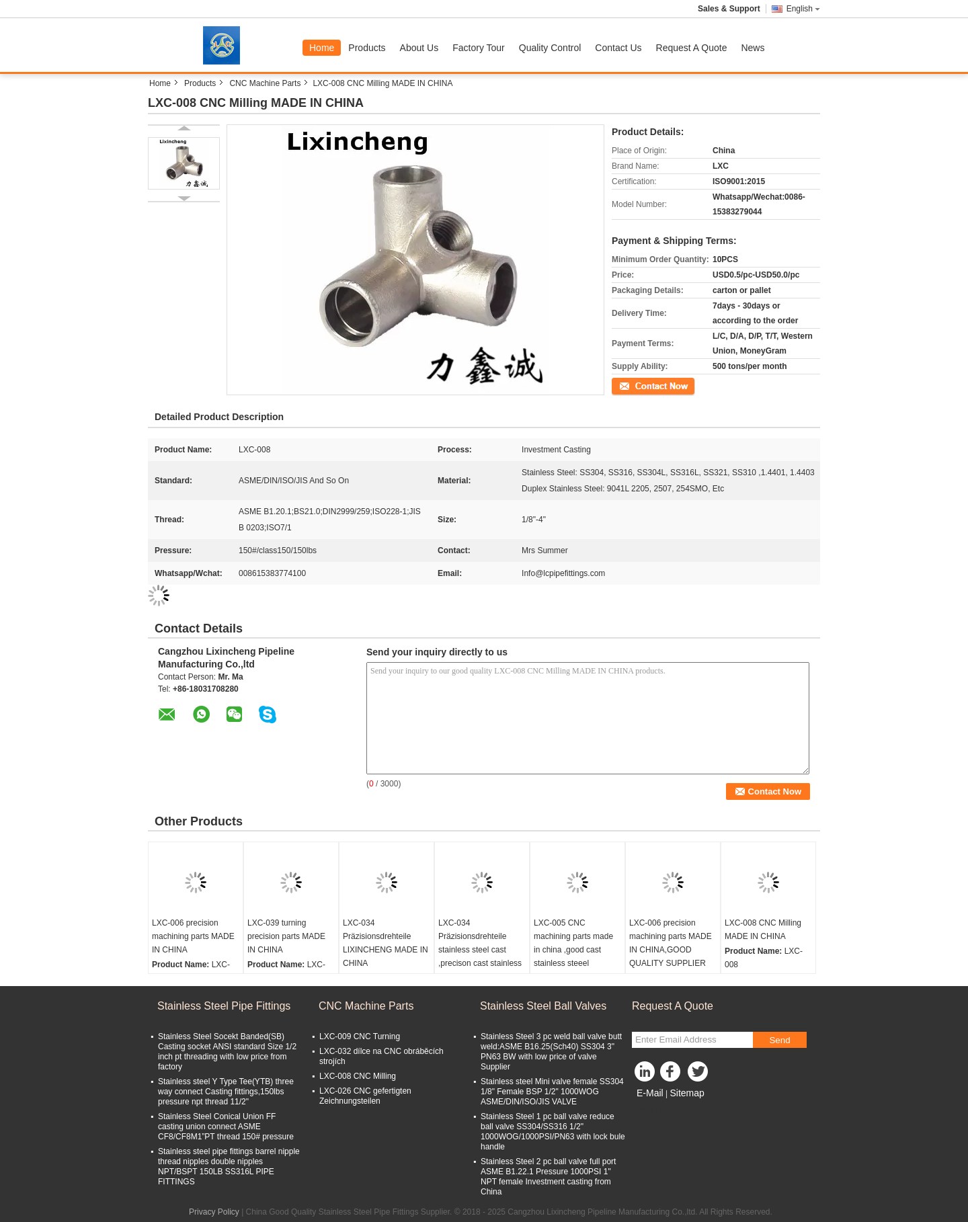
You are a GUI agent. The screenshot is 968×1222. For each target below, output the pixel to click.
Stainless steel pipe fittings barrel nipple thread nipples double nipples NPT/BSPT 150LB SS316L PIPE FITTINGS (229, 1166)
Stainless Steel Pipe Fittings (223, 1006)
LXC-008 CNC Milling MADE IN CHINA (763, 929)
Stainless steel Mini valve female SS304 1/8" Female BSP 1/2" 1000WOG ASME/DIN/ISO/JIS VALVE (552, 1091)
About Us (419, 47)
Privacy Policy (214, 1212)
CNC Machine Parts (264, 83)
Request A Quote (691, 47)
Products (366, 47)
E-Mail (650, 1093)
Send (779, 1040)
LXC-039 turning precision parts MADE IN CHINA (286, 936)
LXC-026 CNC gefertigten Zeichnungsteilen (365, 1096)
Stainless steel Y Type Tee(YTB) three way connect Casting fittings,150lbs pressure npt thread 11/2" (226, 1091)
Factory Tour (478, 47)
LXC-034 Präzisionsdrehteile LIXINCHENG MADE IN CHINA (385, 943)
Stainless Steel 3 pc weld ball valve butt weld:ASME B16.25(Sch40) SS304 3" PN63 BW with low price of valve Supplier (551, 1051)
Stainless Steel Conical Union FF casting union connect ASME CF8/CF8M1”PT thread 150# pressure (226, 1126)
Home (321, 47)
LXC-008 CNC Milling (357, 1076)
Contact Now (635, 385)
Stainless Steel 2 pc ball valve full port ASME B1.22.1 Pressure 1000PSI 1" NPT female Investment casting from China (548, 1176)
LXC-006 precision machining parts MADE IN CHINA (193, 936)
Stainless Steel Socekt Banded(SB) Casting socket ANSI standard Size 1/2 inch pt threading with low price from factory (227, 1051)
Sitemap (687, 1093)
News (752, 47)
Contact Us (618, 47)
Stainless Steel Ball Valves (543, 1006)
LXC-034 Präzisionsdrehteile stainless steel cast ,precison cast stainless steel (480, 949)
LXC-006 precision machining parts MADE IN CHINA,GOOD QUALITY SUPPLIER (670, 943)
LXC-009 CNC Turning (359, 1036)
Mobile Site (656, 1109)
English (803, 8)
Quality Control (550, 47)
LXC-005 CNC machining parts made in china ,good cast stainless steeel (573, 943)
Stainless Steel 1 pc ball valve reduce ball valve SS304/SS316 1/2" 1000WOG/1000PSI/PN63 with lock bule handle (553, 1131)
